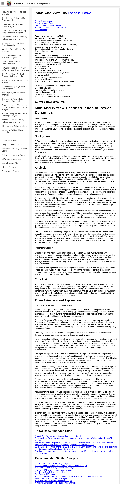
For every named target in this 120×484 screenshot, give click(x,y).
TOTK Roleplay (41, 30)
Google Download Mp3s (12, 145)
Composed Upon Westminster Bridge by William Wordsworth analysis (14, 107)
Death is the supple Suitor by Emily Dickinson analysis (14, 32)
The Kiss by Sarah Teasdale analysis (50, 472)
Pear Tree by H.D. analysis (46, 474)
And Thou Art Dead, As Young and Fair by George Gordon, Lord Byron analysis (68, 476)
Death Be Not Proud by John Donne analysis (14, 63)
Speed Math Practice (11, 171)
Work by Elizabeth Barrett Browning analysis (53, 481)
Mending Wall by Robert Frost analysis (14, 50)
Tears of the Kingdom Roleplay (48, 25)
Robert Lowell (80, 13)
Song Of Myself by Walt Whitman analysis (12, 56)
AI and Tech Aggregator (45, 21)
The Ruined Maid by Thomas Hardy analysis (53, 470)
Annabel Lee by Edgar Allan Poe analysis (13, 88)
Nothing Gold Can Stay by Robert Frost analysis (13, 121)
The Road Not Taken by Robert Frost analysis (15, 19)
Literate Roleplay (9, 167)
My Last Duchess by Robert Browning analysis (13, 44)
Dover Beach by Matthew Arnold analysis (12, 25)
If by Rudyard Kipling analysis (14, 126)
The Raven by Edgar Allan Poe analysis (15, 81)
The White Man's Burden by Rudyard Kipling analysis (13, 75)
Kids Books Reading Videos (13, 155)
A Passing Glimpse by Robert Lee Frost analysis (55, 483)
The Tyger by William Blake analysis (13, 94)
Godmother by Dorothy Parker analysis (51, 479)
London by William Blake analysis (12, 131)
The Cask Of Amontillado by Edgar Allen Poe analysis (13, 100)
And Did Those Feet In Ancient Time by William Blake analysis (61, 466)
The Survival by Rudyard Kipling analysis (52, 463)
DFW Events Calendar (11, 159)
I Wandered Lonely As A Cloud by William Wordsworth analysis (15, 69)
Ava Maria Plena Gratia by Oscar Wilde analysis (55, 468)
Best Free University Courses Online (14, 150)
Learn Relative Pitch (10, 163)
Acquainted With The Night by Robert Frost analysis (14, 38)
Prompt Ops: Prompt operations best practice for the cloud (59, 436)
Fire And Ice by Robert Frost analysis (14, 13)
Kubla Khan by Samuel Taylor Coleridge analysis (14, 115)
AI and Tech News (9, 141)
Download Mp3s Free (44, 23)
